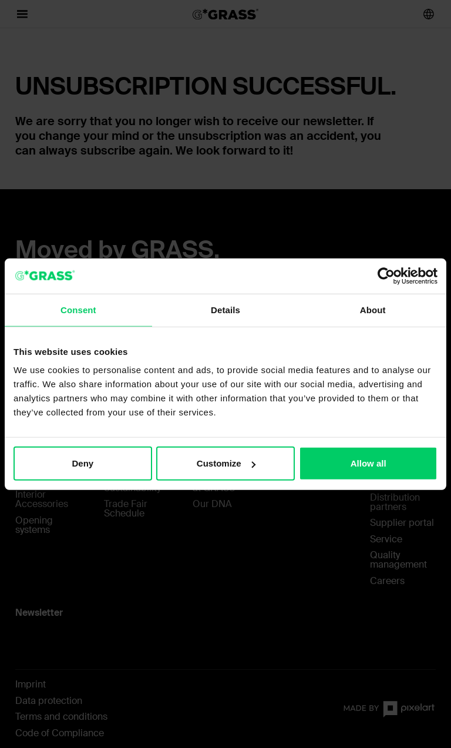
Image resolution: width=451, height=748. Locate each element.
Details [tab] (225, 309)
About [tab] (373, 309)
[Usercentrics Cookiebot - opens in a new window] (386, 275)
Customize (226, 463)
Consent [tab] (78, 309)
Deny (82, 463)
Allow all (368, 463)
